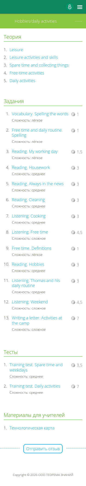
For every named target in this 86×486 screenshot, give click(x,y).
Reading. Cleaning (28, 199)
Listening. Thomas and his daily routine (36, 283)
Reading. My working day (35, 151)
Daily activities (22, 80)
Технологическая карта (32, 428)
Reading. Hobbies (28, 264)
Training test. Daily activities (35, 386)
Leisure (16, 49)
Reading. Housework (31, 167)
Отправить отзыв (43, 448)
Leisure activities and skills (34, 57)
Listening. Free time (30, 232)
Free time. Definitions (31, 248)
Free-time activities (27, 73)
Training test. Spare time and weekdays (36, 367)
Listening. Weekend (30, 301)
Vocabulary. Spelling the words (40, 114)
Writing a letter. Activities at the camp (37, 320)
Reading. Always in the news (38, 183)
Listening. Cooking (28, 216)
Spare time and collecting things (39, 65)
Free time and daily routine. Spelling (37, 132)
